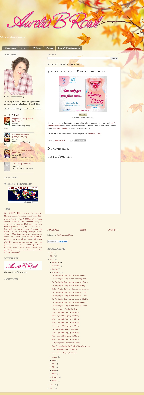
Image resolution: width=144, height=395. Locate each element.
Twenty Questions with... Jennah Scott (65, 329)
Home (83, 229)
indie (27, 242)
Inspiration (13, 227)
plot (21, 245)
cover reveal (18, 239)
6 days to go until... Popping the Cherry (65, 326)
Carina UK (29, 218)
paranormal (8, 245)
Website (49, 48)
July (54, 360)
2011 (52, 388)
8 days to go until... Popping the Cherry (65, 336)
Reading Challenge (28, 232)
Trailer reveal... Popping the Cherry (64, 353)
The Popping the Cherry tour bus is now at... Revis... (70, 306)
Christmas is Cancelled (22, 221)
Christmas (7, 222)
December (56, 262)
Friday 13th (12, 224)
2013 (52, 259)
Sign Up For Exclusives (69, 48)
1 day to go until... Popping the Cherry (65, 309)
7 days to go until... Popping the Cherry (65, 333)
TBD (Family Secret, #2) (22, 164)
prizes (25, 245)
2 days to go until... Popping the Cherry (65, 312)
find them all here (94, 134)
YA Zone (36, 48)
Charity (39, 219)
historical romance (18, 242)
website (40, 250)
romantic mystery (18, 247)
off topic (38, 242)
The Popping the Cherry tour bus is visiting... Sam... (70, 279)
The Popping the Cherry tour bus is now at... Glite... (70, 292)
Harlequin (28, 224)
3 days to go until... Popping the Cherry (65, 316)
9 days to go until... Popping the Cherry (65, 339)
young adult (16, 252)
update (35, 250)
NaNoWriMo (38, 227)
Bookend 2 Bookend (61, 128)
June (54, 364)
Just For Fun (29, 227)
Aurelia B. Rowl (11, 115)
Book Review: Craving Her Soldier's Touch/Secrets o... (71, 346)
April (54, 370)
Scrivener (39, 232)
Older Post (113, 229)
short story (15, 250)
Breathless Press (16, 219)
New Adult (8, 229)
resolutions (38, 245)
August (55, 357)
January (55, 380)
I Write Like (37, 224)
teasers (29, 250)
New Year (16, 229)
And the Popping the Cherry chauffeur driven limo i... (70, 289)
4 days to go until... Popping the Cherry (65, 319)
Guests (24, 48)
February (55, 377)
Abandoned (13, 216)
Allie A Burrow (23, 216)
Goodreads (20, 224)
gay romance (28, 239)
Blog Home (10, 48)
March (54, 374)
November (56, 266)
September (56, 272)
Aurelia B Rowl (60, 140)
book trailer (15, 236)
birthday (6, 236)
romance (7, 247)
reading (30, 245)
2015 (52, 253)
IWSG (6, 227)
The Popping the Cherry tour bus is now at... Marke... (70, 296)
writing (7, 252)
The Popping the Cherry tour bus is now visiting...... (70, 275)
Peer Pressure (25, 229)
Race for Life (15, 232)
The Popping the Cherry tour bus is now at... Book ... (70, 282)
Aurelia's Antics (32, 216)
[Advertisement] (83, 221)
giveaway (38, 239)
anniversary (26, 234)
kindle (32, 242)
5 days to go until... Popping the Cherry (65, 322)
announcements (37, 234)
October (55, 269)
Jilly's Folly (20, 227)
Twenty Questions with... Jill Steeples (65, 349)
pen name (16, 245)
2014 (52, 256)
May (54, 367)
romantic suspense (31, 247)
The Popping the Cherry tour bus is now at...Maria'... (70, 299)
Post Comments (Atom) (65, 235)
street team (23, 250)
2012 (52, 385)
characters (25, 236)
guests (7, 241)
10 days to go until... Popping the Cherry (66, 343)
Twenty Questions (12, 234)
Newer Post (53, 229)
